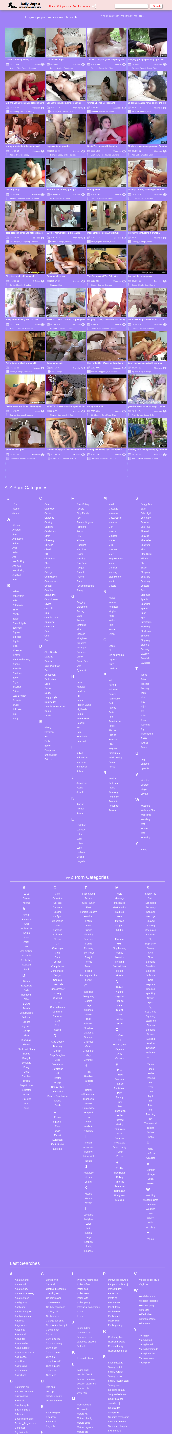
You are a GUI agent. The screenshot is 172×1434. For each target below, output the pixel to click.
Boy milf (19, 1386)
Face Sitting (83, 400)
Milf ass (81, 1345)
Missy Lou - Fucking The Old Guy (22, 319)
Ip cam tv (82, 1211)
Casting (135, 328)
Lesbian (81, 748)
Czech (48, 536)
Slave (143, 463)
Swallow (145, 549)
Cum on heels (53, 1248)
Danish (48, 557)
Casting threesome (56, 1184)
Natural (112, 498)
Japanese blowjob (86, 1237)
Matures (113, 418)
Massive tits (83, 1304)
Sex (106, 68)
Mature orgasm (85, 1322)
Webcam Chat (148, 706)
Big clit (18, 1332)
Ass (133, 155)
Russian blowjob (116, 1237)
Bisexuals (17, 546)
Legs (79, 743)
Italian (80, 667)
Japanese (82, 678)
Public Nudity (115, 653)
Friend (80, 477)
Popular (77, 6)
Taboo (144, 570)
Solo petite (113, 1308)
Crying (48, 499)
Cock (47, 463)
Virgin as (143, 1180)
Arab (137, 112)
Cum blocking (53, 1234)
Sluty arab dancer (117, 1290)
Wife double (145, 1210)
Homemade (83, 614)
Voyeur (144, 689)
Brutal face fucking (24, 1396)
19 (139, 16)
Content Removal (105, 1427)
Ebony (48, 623)
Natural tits (82, 1384)
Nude (111, 511)
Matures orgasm (85, 1336)
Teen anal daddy (116, 1342)
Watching (145, 701)
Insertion (81, 657)
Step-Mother (115, 472)
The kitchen (114, 1392)
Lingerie (81, 757)
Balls (14, 496)
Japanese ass (84, 1232)
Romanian (114, 697)
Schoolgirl (146, 409)
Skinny (110, 198)
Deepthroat (68, 68)
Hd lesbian (51, 1389)
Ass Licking (14, 112)
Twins (144, 643)
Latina (80, 739)
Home (52, 6)
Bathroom (17, 500)
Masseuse (114, 409)
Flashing (81, 454)
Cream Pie (50, 490)
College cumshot (54, 1216)
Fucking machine (85, 481)
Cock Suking (150, 285)
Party (111, 608)
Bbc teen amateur (24, 1287)
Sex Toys (145, 422)
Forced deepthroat (55, 1338)
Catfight (49, 422)
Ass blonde (21, 1252)
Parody (112, 603)
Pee (111, 612)
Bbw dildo (20, 1296)
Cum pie (50, 1252)
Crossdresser (51, 495)
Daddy (26, 155)
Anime (15, 439)
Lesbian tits (83, 1283)
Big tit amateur (22, 1350)
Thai (143, 593)
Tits (142, 606)
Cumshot (49, 522)
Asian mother (22, 1239)
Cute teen (51, 1270)
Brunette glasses (23, 1391)
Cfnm (47, 431)
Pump (112, 657)
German (142, 328)
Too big (112, 1406)
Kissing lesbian (85, 1253)
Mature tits (82, 1327)
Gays (79, 511)
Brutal (15, 600)
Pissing (112, 630)
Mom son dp (83, 1368)
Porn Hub (160, 281)
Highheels (82, 605)
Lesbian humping (86, 1274)
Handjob (81, 582)
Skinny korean (115, 1267)
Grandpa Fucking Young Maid (20, 59)
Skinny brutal (115, 1262)
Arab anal (20, 1225)
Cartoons (49, 413)
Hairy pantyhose (54, 1380)
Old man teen (84, 1410)
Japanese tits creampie (84, 1229)
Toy (142, 625)
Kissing (31, 112)
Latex (79, 730)
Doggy (48, 588)
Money (112, 458)
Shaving (145, 431)
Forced (80, 468)
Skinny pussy (115, 1271)
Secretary (146, 413)
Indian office (83, 1180)
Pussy (101, 68)
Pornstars (114, 635)
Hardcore (103, 198)
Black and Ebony (21, 555)
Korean (80, 709)
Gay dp (50, 1354)
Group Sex (82, 557)
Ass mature (21, 1266)
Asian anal (20, 1229)
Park (111, 599)
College (48, 468)
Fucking (25, 68)
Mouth (112, 477)
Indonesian (82, 653)
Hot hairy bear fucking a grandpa (144, 233)
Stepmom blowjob (117, 1321)
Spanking (145, 499)
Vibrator (145, 676)
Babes (52, 68)
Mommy (68, 242)
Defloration (50, 575)
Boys (15, 578)
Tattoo (144, 575)
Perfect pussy (115, 1184)
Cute (47, 531)
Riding (112, 683)
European (50, 646)
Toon (143, 615)
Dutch (48, 611)
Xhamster (79, 64)
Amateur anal (22, 1175)
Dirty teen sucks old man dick (20, 276)
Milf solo (81, 1354)
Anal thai (19, 1216)
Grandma (150, 328)
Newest (86, 6)
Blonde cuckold (23, 1373)
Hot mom (51, 1402)
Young (113, 328)
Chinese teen (53, 1198)
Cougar (48, 481)
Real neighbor (115, 1232)
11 (118, 16)
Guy (79, 561)
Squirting (145, 522)
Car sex (49, 409)
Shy (143, 445)
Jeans (80, 683)
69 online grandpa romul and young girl (147, 103)
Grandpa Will (93, 189)
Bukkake (17, 605)
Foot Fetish (82, 458)
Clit (46, 449)
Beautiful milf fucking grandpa (61, 189)
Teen (112, 68)
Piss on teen (114, 1198)
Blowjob (12, 68)
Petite (112, 621)
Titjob (143, 602)
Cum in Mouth (52, 513)
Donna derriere (54, 1296)
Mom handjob (84, 1359)
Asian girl (20, 1234)
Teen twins (113, 1388)
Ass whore (20, 1270)
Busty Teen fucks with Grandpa (102, 146)
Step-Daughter (52, 561)
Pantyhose (114, 594)
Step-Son (145, 490)
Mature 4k (82, 1309)
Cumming (136, 198)
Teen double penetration (114, 1357)
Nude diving (83, 1389)
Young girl (144, 1231)
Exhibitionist (51, 650)
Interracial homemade (88, 1202)
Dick (18, 68)
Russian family (115, 1241)
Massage (113, 404)
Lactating (81, 720)
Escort (48, 641)
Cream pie (51, 1229)
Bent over (20, 1323)
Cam (47, 400)
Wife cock (144, 1205)
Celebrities (50, 427)
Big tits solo (21, 1355)
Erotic (48, 636)
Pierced (112, 626)
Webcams (146, 710)
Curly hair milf (53, 1257)
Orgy (111, 559)
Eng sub (50, 1321)
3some (15, 404)
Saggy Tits (146, 400)
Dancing (49, 552)
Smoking (145, 477)
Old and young (116, 550)
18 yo (15, 400)
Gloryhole (82, 534)
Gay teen (51, 1359)
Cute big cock (53, 1261)
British (12, 155)
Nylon (112, 529)
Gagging (81, 498)
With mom (144, 1219)
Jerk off (81, 1241)
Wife (143, 728)
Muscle (112, 481)
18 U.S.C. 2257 (120, 1427)
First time (81, 445)
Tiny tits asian (115, 1401)
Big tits (99, 242)
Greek (80, 552)
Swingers (145, 558)
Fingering (72, 155)
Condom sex (51, 477)
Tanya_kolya (114, 1338)
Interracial (82, 662)
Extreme (49, 655)
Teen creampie (115, 1347)
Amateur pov (21, 1184)
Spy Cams (146, 517)
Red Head (114, 678)
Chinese (49, 440)
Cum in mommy (54, 1239)
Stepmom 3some (117, 1317)
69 (133, 112)
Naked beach (84, 1380)
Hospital (81, 618)
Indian (80, 648)
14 (126, 16)
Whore (144, 724)
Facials (53, 242)
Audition (16, 470)
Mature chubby (85, 1313)
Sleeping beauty (116, 1285)
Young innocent (147, 1249)
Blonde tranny (22, 1377)
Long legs (82, 1288)
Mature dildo (83, 1318)
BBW (28, 198)
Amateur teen (22, 1193)
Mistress (113, 445)
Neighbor (113, 502)
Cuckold (49, 504)
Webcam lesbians (148, 1196)
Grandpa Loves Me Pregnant (101, 103)
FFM (79, 431)
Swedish (145, 554)
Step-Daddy (51, 547)
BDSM (15, 510)
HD (78, 591)
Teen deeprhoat (116, 1351)
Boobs (112, 242)
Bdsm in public (22, 1305)
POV (111, 639)
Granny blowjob (54, 1363)
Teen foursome (116, 1360)
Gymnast (81, 566)
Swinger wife (114, 1326)
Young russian (146, 1253)
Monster (113, 463)
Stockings (146, 526)
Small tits (145, 472)
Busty (15, 614)
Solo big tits (114, 1303)
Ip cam (80, 1207)
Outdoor (113, 564)
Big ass (16, 528)
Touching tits (114, 1410)
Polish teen (114, 1202)
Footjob (80, 463)
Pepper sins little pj (118, 1180)
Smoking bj (114, 1299)
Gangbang (25, 242)
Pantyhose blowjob (118, 1175)
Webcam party (146, 1201)
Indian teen (83, 1189)
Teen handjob (115, 1365)
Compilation (51, 472)
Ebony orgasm (53, 1308)
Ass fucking (18, 457)
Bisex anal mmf (23, 1359)
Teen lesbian (114, 1370)
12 (121, 16)
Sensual (145, 418)
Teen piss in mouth (118, 1374)
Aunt (14, 475)
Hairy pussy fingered (57, 1384)
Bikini (15, 541)
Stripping (145, 536)
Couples (69, 328)
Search (156, 6)
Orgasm (113, 555)
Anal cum (20, 1202)
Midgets (113, 431)
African (16, 421)
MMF (111, 449)
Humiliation (82, 632)
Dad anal (50, 1282)
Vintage (144, 680)
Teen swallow (115, 1383)
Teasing (145, 584)
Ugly (143, 655)
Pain (111, 576)
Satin (143, 404)
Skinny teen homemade (114, 1282)
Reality (112, 674)
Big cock (135, 68)
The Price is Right (55, 59)
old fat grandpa (13, 189)
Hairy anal (51, 1375)
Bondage (17, 568)
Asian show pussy (24, 1248)
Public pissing (115, 1220)
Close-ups (50, 454)
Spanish (145, 495)
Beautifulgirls (58, 198)
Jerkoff (80, 688)
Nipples (112, 507)
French (80, 472)
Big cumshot (21, 1341)
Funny (80, 486)
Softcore (145, 481)
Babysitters (18, 491)
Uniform (145, 659)
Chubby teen (52, 1211)
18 (136, 16)
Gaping (80, 507)
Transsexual (147, 629)
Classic (48, 445)
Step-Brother (19, 591)
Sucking (145, 545)
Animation (17, 434)
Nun (111, 520)
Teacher (145, 579)
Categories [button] (64, 6)
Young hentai (146, 1240)
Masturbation (115, 413)
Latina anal (83, 1265)
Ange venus (21, 1220)
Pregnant (113, 644)
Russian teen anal (117, 1246)
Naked (112, 493)
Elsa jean (51, 1312)
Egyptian (49, 627)
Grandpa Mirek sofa (56, 276)
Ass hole (17, 461)
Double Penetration (55, 602)
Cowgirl (68, 198)
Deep (47, 566)
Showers (145, 440)
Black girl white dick (25, 1368)
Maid (111, 400)
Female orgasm (54, 1333)
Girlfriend (81, 520)
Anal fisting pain (23, 1207)
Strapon (145, 531)
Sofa (60, 285)
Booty (15, 573)
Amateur (53, 112)
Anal (14, 430)
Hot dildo (50, 1393)
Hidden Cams (84, 600)
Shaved (144, 427)
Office (112, 541)
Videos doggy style (149, 1175)
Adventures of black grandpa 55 (21, 363)
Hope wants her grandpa (58, 146)
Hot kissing (51, 1398)
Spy (143, 513)
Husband (81, 636)
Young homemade (148, 1244)
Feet (79, 413)
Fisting (80, 449)
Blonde (141, 285)
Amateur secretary (24, 1189)
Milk (111, 440)
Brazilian (17, 582)
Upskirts (145, 664)
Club (47, 458)
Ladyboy (81, 725)
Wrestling (145, 733)
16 (131, 16)
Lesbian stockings (86, 1279)
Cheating (49, 436)
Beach (15, 514)
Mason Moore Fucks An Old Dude (103, 233)
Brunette (19, 155)
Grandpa (32, 68)
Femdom (81, 422)
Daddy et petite (54, 1291)
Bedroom (17, 523)
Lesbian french (85, 1270)
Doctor (48, 584)
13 (123, 16)
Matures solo (84, 1341)
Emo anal (51, 1317)
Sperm (144, 504)
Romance (114, 692)
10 (115, 16)
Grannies (81, 547)
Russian (113, 706)
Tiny (143, 597)
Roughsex (114, 701)
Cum (99, 328)
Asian (15, 448)
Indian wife (82, 1193)
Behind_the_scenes (25, 1318)
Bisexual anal (22, 1364)
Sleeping (145, 468)
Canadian (72, 112)
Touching (145, 620)
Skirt (143, 458)
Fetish (80, 427)
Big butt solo (21, 1328)
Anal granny (21, 1198)
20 (141, 16)
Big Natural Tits (97, 155)
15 (128, 16)
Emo (47, 632)
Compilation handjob (57, 1220)
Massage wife (84, 1300)
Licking (80, 752)
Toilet (143, 611)
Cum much (51, 1243)
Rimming (113, 688)
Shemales (146, 436)
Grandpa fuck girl (55, 363)
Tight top (112, 1397)
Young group (145, 1235)
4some (15, 409)
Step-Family (83, 409)
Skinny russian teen (118, 1276)
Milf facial (82, 1350)
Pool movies (114, 1207)
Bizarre (16, 550)
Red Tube (38, 238)
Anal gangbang (23, 1211)
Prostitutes (114, 648)
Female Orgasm (85, 418)
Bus (14, 609)
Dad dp (50, 1287)
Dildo (47, 579)
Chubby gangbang (55, 1202)
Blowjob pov (21, 1382)
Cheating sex (53, 1189)
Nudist (112, 516)
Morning (113, 468)
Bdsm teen (20, 1309)
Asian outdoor (22, 1243)
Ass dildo (20, 1257)
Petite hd (112, 1193)
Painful (112, 580)
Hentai (80, 596)
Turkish (144, 634)
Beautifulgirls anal (24, 1314)
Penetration (115, 617)
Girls (149, 112)
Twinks (144, 638)
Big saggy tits (22, 1346)
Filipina (80, 436)
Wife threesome (147, 1214)
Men (111, 422)
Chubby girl (52, 1207)
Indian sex (82, 1184)
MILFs (112, 436)
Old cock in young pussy (140, 276)
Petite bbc (113, 1189)
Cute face (51, 1266)
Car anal (50, 1180)
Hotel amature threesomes (53, 1408)
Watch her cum (147, 1191)
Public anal (114, 1211)
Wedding (145, 715)
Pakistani (113, 585)
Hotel (79, 627)
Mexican (113, 427)
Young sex (144, 1258)
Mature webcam (85, 1332)
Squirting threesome (118, 1312)
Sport (143, 508)
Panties (112, 589)
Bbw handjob (22, 1300)
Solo (143, 486)
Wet (143, 719)
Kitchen (80, 704)
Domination (50, 597)
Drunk (48, 606)
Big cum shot (22, 1337)
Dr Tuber (38, 64)
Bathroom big (22, 1282)
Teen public (114, 1379)
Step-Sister (146, 449)
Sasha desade (115, 1258)
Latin (151, 155)
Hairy (149, 242)
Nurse (112, 525)
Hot (78, 623)
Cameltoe (50, 404)
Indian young (84, 1198)
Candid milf (52, 1175)
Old (110, 546)
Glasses (81, 529)
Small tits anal (115, 1294)
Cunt (47, 526)
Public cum (113, 1216)
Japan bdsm (83, 1223)
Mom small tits (84, 1363)
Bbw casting (21, 1291)
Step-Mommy (115, 454)
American (21, 198)
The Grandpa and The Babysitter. (103, 276)
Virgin (144, 685)
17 (134, 16)
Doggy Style (152, 68)
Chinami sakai (53, 1193)
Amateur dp (21, 1180)
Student (145, 540)
